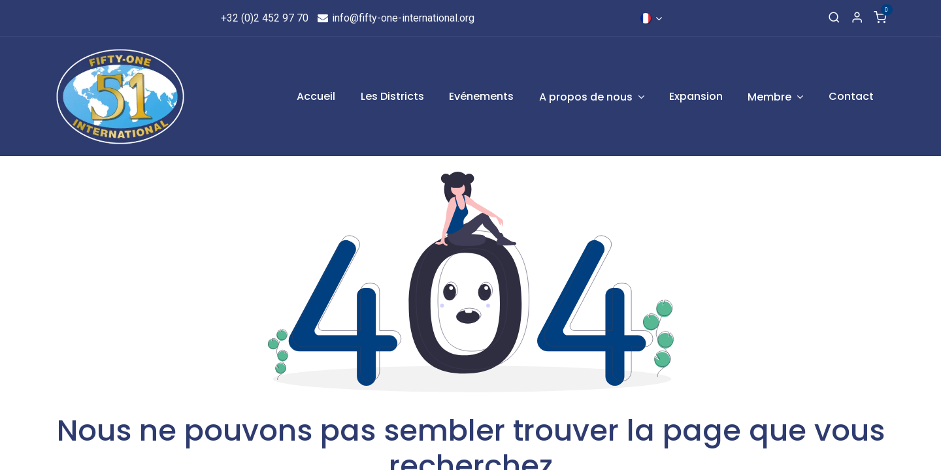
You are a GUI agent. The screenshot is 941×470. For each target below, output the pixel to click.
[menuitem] (316, 97)
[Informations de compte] (857, 18)
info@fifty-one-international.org (395, 18)
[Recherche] (834, 18)
